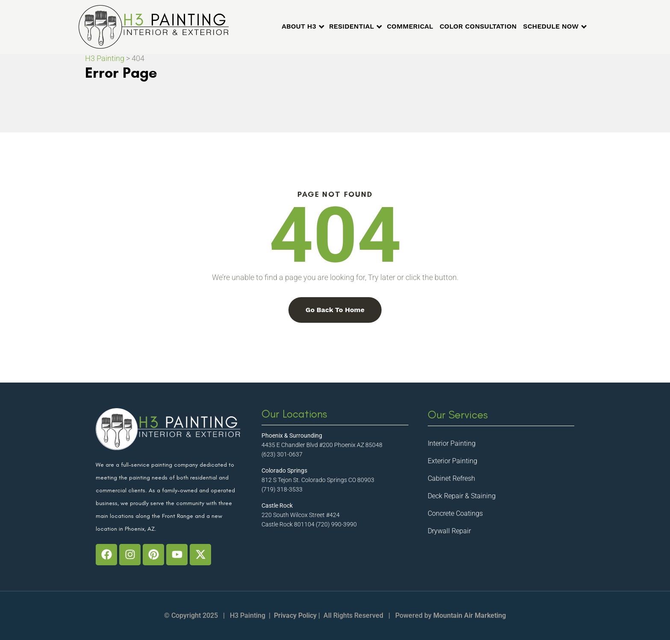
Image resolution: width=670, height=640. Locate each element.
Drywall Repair (449, 531)
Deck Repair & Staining (462, 496)
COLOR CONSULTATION (478, 26)
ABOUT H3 (299, 26)
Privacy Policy (295, 615)
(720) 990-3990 (336, 524)
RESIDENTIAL (351, 26)
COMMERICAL (410, 26)
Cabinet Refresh (451, 478)
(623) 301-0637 (282, 454)
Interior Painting (452, 443)
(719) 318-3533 (282, 489)
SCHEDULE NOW (551, 26)
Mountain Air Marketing (469, 615)
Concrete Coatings (455, 513)
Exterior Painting (452, 461)
